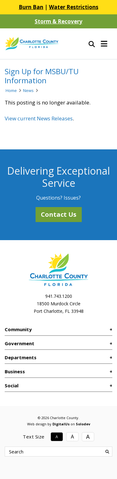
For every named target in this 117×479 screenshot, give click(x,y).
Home (11, 90)
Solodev (83, 424)
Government (19, 343)
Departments (21, 357)
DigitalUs (61, 424)
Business (15, 371)
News (28, 90)
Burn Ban (31, 7)
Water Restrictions (73, 7)
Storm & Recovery (58, 21)
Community (18, 329)
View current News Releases (39, 118)
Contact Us (58, 214)
